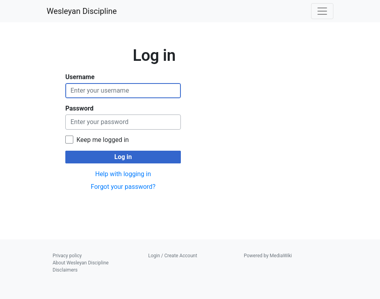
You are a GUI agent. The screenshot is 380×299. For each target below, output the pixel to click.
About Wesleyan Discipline (81, 263)
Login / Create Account (172, 255)
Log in (123, 157)
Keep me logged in (102, 140)
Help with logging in (123, 174)
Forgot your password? (123, 186)
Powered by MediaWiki (268, 255)
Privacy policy (67, 255)
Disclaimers (65, 270)
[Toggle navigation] (322, 11)
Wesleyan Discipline (82, 11)
